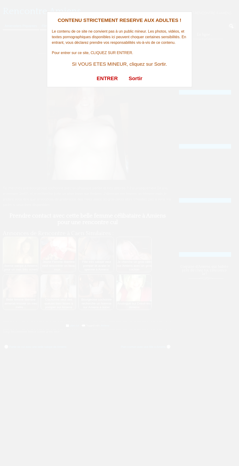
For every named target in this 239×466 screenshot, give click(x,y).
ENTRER (107, 78)
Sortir (135, 78)
